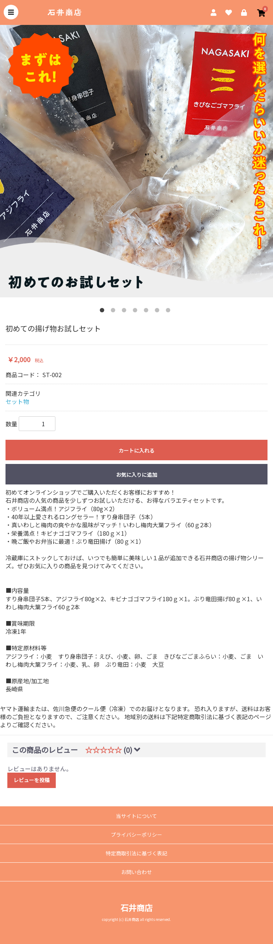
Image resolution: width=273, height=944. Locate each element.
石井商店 (136, 907)
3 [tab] (125, 311)
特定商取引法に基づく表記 (136, 853)
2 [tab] (114, 311)
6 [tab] (158, 311)
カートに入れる (136, 450)
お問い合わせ (136, 872)
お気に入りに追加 (136, 474)
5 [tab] (147, 311)
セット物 (17, 401)
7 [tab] (169, 311)
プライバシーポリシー (136, 834)
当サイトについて (136, 816)
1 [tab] (103, 311)
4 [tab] (136, 311)
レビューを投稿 (32, 780)
